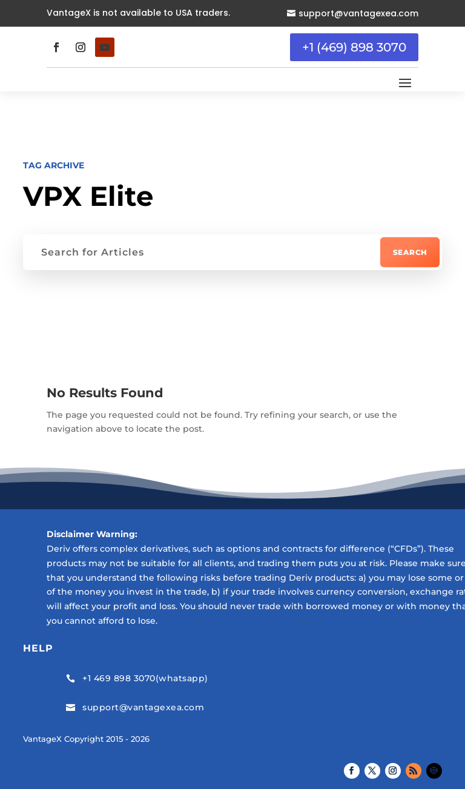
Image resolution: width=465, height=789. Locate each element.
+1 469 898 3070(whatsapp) (145, 678)
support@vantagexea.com (358, 13)
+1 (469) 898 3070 (354, 47)
